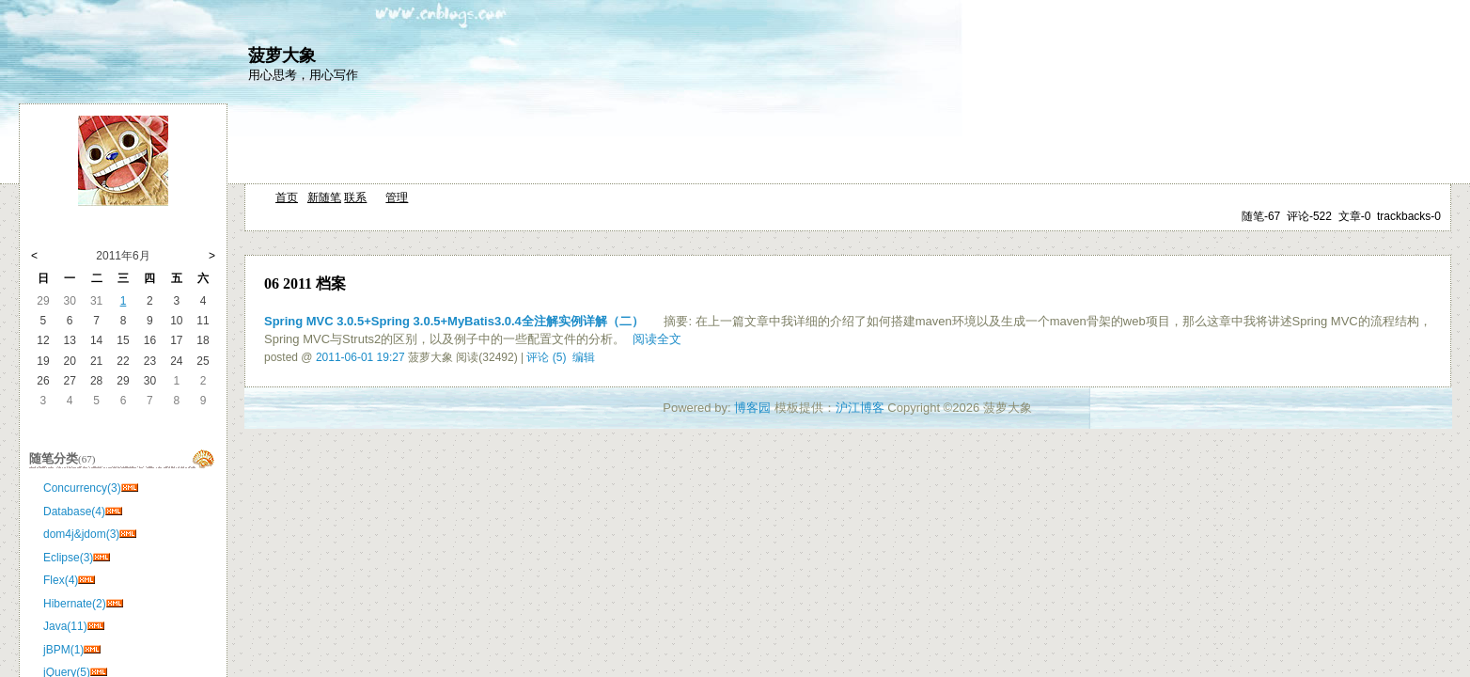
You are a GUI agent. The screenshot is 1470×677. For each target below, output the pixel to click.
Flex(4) (60, 580)
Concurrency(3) (82, 488)
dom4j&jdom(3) (81, 534)
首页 (286, 197)
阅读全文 (657, 339)
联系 (355, 197)
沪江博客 (860, 408)
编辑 (583, 357)
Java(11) (65, 626)
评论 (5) (546, 357)
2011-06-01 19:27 (360, 357)
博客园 (752, 408)
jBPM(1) (63, 649)
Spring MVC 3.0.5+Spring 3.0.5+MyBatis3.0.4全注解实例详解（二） (454, 321)
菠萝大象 (282, 55)
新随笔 (324, 197)
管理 (396, 197)
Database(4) (74, 511)
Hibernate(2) (74, 603)
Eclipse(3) (68, 557)
